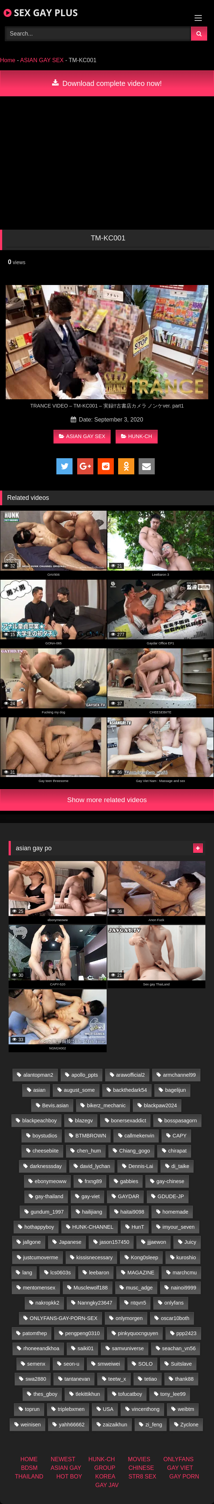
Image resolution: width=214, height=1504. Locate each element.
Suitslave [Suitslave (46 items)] (181, 1364)
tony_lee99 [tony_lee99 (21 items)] (173, 1394)
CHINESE (141, 1468)
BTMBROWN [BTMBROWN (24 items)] (90, 1136)
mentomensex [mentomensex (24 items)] (39, 1288)
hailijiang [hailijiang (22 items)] (92, 1212)
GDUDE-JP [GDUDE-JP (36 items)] (171, 1196)
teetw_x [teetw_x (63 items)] (117, 1379)
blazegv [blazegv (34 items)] (84, 1120)
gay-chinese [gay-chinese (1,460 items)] (171, 1181)
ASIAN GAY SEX (42, 60)
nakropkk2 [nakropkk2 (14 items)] (47, 1303)
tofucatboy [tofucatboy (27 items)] (130, 1394)
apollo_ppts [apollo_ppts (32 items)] (84, 1075)
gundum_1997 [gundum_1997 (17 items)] (47, 1212)
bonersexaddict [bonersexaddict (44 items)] (128, 1120)
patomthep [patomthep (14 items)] (35, 1333)
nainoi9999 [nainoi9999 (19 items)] (183, 1288)
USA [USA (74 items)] (108, 1409)
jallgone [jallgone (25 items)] (32, 1242)
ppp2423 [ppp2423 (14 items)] (186, 1333)
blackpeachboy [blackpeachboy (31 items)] (39, 1120)
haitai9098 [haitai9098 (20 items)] (132, 1212)
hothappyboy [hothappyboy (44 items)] (39, 1227)
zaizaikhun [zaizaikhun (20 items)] (115, 1424)
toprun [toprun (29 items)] (32, 1409)
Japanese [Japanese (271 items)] (70, 1242)
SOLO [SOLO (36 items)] (145, 1364)
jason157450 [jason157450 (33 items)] (114, 1242)
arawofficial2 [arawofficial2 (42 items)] (130, 1075)
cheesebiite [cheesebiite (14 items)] (45, 1151)
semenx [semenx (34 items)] (36, 1364)
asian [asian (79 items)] (39, 1090)
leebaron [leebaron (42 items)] (99, 1272)
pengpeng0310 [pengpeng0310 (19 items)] (82, 1333)
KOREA (105, 1476)
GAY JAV (107, 1485)
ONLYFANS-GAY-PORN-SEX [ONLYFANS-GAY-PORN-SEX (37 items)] (63, 1318)
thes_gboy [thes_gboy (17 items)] (45, 1394)
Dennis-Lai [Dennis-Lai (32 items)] (141, 1166)
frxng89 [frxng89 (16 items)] (93, 1181)
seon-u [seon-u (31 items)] (71, 1364)
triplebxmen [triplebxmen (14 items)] (71, 1409)
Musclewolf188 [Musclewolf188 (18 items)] (91, 1288)
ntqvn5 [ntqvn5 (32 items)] (138, 1303)
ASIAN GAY (66, 1468)
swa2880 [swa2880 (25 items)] (35, 1379)
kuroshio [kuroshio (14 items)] (186, 1257)
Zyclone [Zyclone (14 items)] (189, 1424)
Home (7, 60)
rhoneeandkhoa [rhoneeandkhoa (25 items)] (41, 1348)
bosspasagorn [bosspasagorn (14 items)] (180, 1120)
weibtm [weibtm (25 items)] (186, 1409)
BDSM (29, 1468)
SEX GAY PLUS (41, 12)
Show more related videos (107, 800)
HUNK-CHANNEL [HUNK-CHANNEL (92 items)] (92, 1227)
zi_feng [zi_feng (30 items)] (153, 1424)
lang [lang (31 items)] (27, 1272)
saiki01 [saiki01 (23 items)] (86, 1348)
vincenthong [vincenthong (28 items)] (146, 1409)
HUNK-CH (136, 436)
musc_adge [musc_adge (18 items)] (139, 1288)
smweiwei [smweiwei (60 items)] (109, 1364)
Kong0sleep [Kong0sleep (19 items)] (144, 1257)
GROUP (105, 1468)
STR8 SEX (142, 1476)
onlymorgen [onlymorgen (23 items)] (129, 1318)
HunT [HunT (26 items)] (137, 1227)
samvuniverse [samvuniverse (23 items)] (128, 1348)
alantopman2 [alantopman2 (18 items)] (38, 1075)
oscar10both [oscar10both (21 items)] (175, 1318)
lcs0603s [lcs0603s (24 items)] (60, 1272)
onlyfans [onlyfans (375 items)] (174, 1303)
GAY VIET (180, 1468)
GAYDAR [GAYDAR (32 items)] (128, 1196)
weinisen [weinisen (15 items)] (30, 1424)
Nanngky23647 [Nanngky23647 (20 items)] (95, 1303)
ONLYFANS (178, 1459)
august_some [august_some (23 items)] (79, 1090)
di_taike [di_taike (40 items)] (180, 1166)
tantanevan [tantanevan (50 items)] (77, 1379)
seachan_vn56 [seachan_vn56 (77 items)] (179, 1348)
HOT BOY (69, 1476)
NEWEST (63, 1459)
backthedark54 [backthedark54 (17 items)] (130, 1090)
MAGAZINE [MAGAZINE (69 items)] (140, 1272)
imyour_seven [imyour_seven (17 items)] (179, 1227)
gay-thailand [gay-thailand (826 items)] (49, 1196)
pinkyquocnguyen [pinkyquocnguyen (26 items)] (138, 1333)
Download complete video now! (107, 83)
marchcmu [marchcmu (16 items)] (185, 1272)
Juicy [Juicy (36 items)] (190, 1242)
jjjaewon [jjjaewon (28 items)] (157, 1242)
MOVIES (139, 1459)
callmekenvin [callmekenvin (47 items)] (139, 1136)
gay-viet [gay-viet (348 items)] (90, 1196)
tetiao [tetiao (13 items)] (150, 1379)
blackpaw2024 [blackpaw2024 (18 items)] (160, 1105)
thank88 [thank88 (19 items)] (184, 1379)
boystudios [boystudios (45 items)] (44, 1136)
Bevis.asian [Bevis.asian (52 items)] (55, 1105)
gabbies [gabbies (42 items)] (129, 1181)
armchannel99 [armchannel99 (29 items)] (179, 1075)
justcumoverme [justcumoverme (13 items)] (40, 1257)
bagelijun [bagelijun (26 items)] (175, 1090)
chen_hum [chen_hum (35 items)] (89, 1151)
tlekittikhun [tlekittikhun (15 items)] (87, 1394)
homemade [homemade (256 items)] (176, 1212)
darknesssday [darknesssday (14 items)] (46, 1166)
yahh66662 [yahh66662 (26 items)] (71, 1424)
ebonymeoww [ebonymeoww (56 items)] (50, 1181)
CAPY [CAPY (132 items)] (179, 1136)
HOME (29, 1459)
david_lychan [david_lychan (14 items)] (95, 1166)
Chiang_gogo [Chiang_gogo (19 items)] (134, 1151)
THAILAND (29, 1476)
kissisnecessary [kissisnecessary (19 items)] (94, 1257)
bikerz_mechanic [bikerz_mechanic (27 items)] (106, 1105)
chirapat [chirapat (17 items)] (177, 1151)
